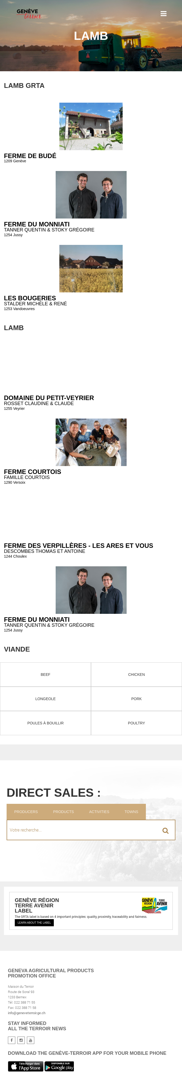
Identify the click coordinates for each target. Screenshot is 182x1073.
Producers (26, 812)
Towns (131, 812)
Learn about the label (34, 922)
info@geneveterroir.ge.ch (26, 1012)
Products (63, 812)
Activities (99, 812)
